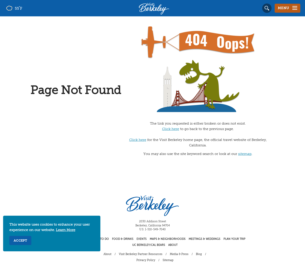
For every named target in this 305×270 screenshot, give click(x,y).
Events (142, 239)
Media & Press (179, 254)
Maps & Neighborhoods (168, 239)
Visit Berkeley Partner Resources (140, 254)
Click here (170, 129)
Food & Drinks (122, 239)
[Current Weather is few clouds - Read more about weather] (25, 8)
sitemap (245, 154)
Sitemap (168, 260)
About (173, 245)
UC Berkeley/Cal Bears (148, 245)
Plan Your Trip (234, 239)
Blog (199, 254)
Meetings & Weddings (204, 239)
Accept (20, 240)
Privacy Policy (145, 260)
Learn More (65, 230)
